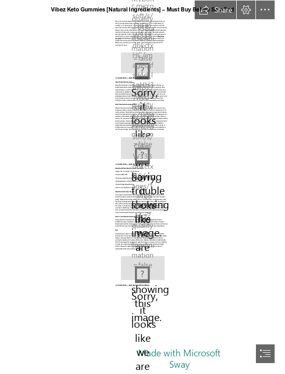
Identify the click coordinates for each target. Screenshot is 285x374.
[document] (142, 187)
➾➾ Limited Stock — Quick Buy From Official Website (132, 285)
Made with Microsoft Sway (179, 358)
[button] (215, 10)
